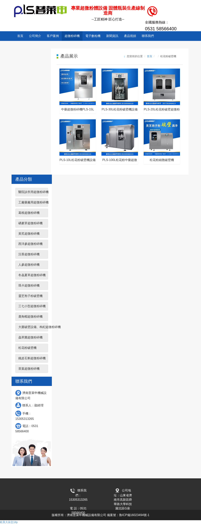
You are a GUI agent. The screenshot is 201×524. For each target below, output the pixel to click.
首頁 (20, 35)
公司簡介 (35, 35)
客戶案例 (53, 35)
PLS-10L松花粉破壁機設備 (78, 160)
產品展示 (69, 56)
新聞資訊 (112, 35)
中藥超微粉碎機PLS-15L (77, 109)
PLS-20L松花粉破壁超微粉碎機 (162, 111)
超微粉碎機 (72, 35)
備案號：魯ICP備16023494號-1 (128, 515)
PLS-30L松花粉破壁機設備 (120, 109)
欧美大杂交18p (9, 522)
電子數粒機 (92, 35)
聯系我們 (148, 35)
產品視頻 (130, 35)
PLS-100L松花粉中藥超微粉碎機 (119, 161)
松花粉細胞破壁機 (162, 160)
